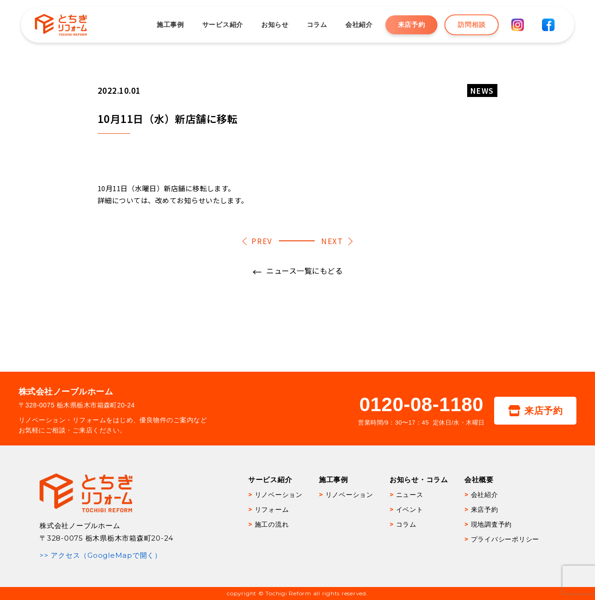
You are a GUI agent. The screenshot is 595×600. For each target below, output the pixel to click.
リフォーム (272, 509)
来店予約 (411, 24)
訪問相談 (471, 24)
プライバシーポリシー (505, 539)
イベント (409, 509)
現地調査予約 (491, 524)
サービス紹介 (222, 24)
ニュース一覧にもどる (304, 270)
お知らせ (275, 24)
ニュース (409, 494)
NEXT (332, 240)
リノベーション (279, 494)
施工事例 (170, 24)
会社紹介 (359, 24)
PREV (261, 240)
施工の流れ (272, 524)
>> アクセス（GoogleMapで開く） (101, 555)
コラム (317, 24)
